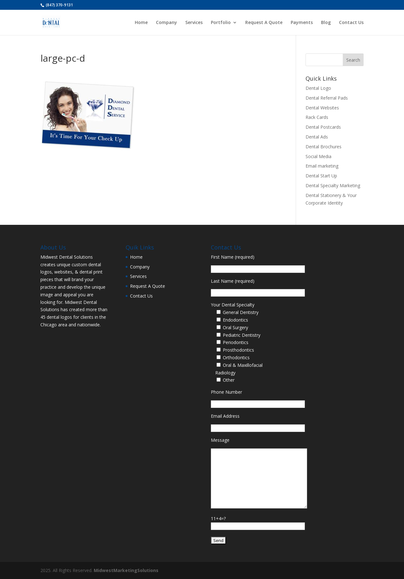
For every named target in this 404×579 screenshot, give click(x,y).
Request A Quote (263, 22)
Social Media (318, 156)
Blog (326, 22)
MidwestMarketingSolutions (126, 570)
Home (141, 22)
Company (166, 22)
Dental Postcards (323, 127)
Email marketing (322, 166)
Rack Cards (317, 117)
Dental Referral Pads (327, 98)
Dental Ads (317, 137)
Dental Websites (322, 108)
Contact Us (351, 22)
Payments (302, 22)
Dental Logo (318, 88)
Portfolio (221, 22)
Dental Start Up (321, 176)
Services (194, 22)
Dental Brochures (324, 147)
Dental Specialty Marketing (333, 185)
